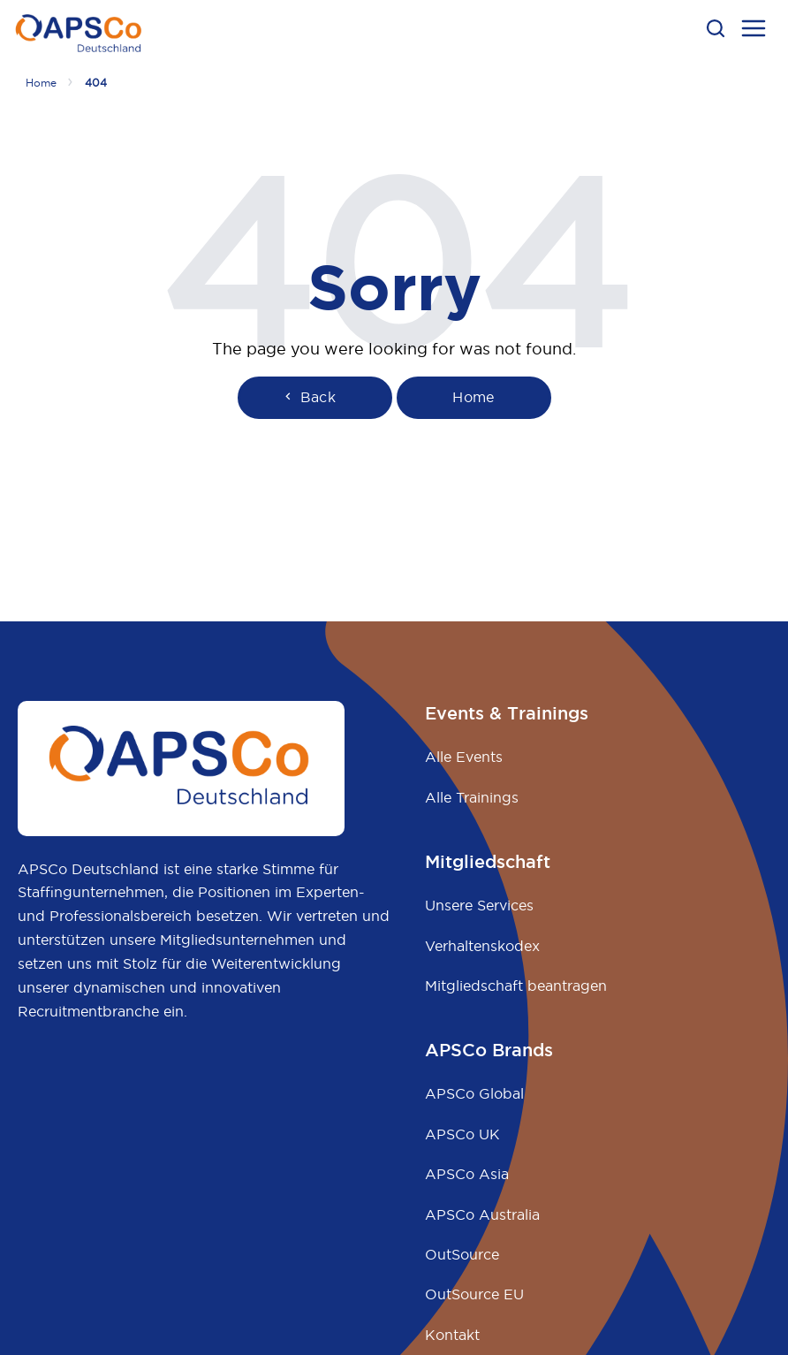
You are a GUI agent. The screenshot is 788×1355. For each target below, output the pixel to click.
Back (308, 397)
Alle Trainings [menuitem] (472, 797)
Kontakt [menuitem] (452, 1335)
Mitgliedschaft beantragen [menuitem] (516, 985)
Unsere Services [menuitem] (479, 905)
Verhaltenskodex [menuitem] (482, 946)
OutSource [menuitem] (462, 1254)
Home (41, 82)
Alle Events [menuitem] (464, 756)
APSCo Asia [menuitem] (467, 1174)
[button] (715, 28)
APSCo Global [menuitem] (474, 1093)
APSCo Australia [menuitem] (482, 1214)
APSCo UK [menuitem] (462, 1134)
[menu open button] (753, 31)
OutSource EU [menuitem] (474, 1294)
